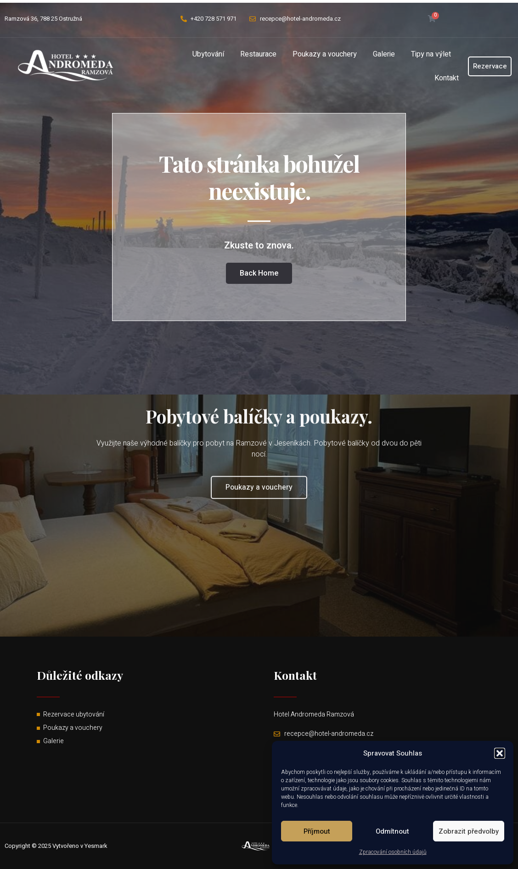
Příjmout (317, 831)
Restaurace (258, 54)
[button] (499, 753)
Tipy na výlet (431, 54)
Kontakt (446, 78)
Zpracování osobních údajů (393, 852)
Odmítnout (392, 831)
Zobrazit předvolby (469, 831)
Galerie (384, 54)
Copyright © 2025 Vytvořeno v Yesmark (56, 845)
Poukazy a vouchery (325, 54)
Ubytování (208, 54)
